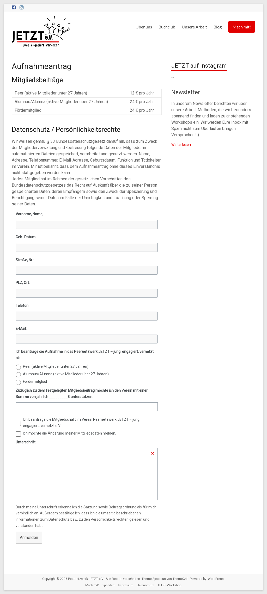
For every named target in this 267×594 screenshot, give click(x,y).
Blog (218, 26)
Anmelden (29, 537)
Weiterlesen (181, 144)
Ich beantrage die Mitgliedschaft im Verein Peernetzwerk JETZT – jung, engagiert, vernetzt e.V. (81, 422)
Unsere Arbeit (194, 26)
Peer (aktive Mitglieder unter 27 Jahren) (55, 366)
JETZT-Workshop (169, 585)
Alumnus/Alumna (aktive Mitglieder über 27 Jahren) (66, 374)
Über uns (144, 26)
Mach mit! (242, 26)
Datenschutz (145, 585)
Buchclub (167, 26)
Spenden (108, 585)
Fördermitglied (35, 381)
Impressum (125, 585)
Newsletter (185, 92)
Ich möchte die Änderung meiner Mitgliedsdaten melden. (69, 433)
